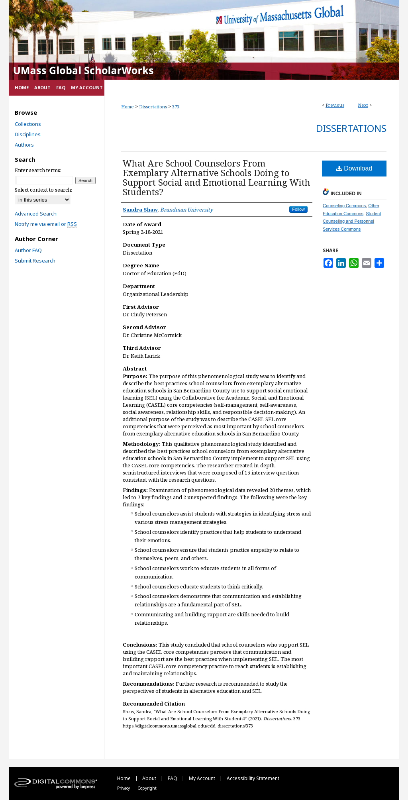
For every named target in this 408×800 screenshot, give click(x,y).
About (149, 778)
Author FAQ (28, 250)
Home (127, 107)
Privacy (124, 788)
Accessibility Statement (253, 778)
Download (354, 168)
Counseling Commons (344, 205)
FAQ (173, 778)
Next (363, 105)
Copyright (147, 788)
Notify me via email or (46, 223)
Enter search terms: (38, 170)
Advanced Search (36, 213)
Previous (335, 105)
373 (175, 107)
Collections (28, 123)
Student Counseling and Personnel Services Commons (352, 221)
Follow (298, 209)
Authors (24, 144)
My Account (202, 778)
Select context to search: (43, 189)
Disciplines (28, 134)
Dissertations (153, 107)
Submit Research (35, 260)
